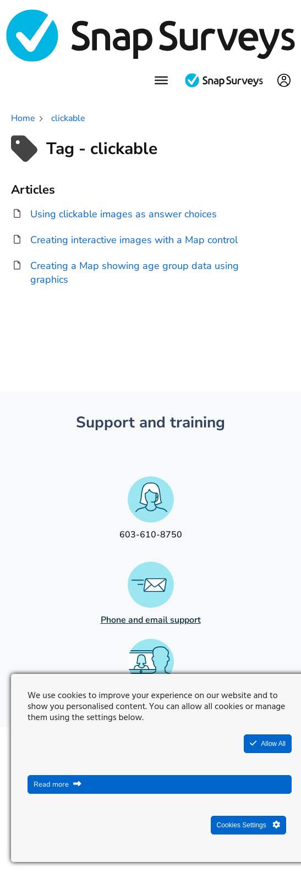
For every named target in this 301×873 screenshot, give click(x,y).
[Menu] (161, 80)
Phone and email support (151, 620)
